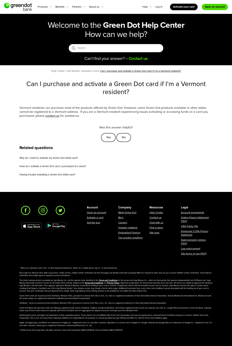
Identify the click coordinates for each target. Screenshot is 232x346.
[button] (50, 6)
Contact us (155, 217)
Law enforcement (190, 248)
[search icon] (73, 48)
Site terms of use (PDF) (194, 253)
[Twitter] (61, 211)
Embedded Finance (129, 232)
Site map (154, 232)
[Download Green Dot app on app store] (31, 225)
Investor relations (128, 227)
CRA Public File (189, 226)
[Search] (116, 48)
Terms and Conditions (108, 280)
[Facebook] (26, 211)
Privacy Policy (113, 283)
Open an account (96, 212)
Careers (122, 222)
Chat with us (156, 222)
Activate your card (183, 7)
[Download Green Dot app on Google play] (56, 225)
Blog (120, 217)
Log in (158, 7)
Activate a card (95, 217)
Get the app (93, 222)
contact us (52, 115)
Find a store (156, 227)
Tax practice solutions (130, 238)
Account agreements (192, 212)
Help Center (156, 212)
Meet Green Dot (127, 212)
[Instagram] (43, 211)
